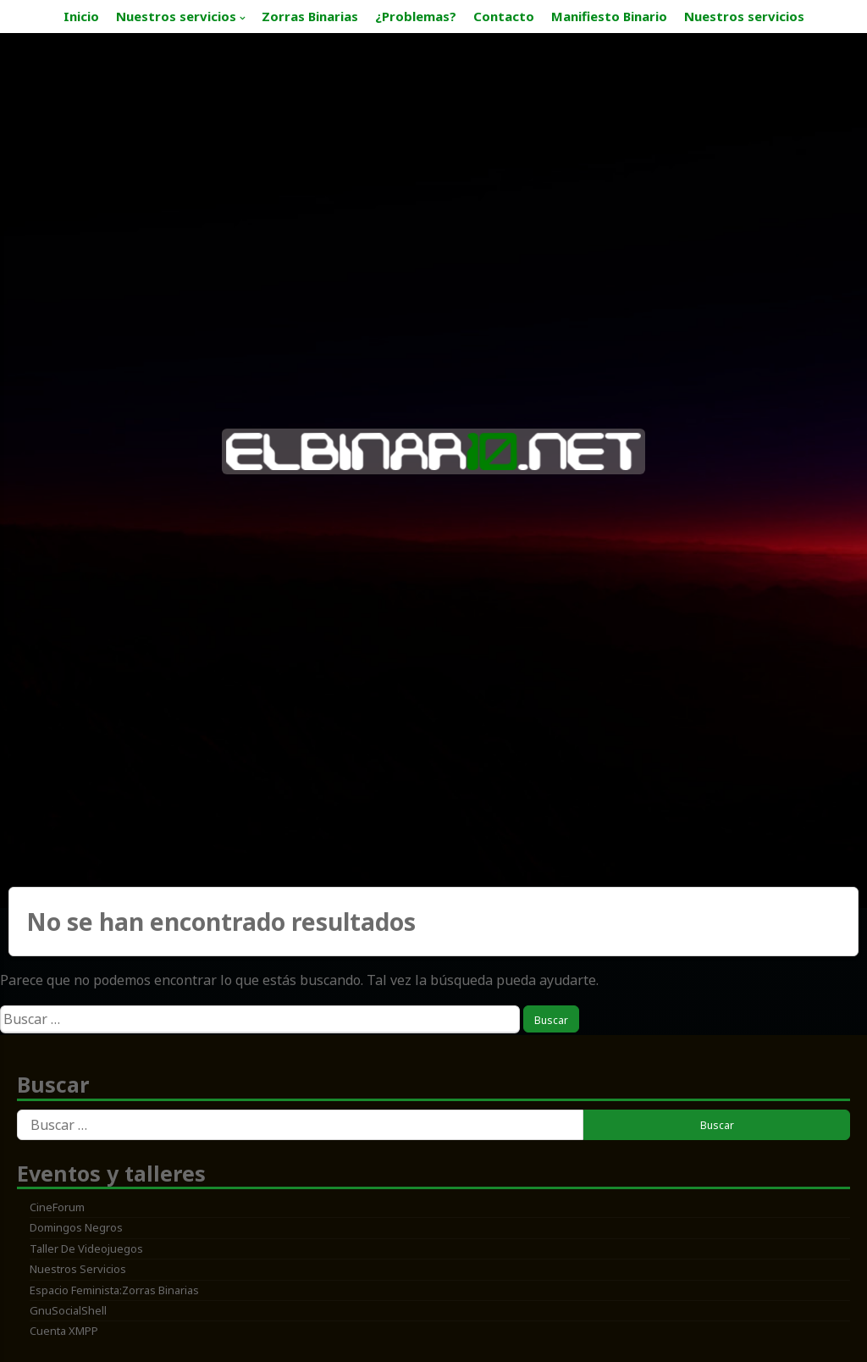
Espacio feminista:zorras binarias (114, 1290)
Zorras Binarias (310, 16)
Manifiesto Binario (609, 16)
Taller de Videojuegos (86, 1248)
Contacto (503, 16)
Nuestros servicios (176, 16)
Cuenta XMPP (64, 1330)
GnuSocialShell (68, 1310)
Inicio (81, 16)
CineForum (57, 1207)
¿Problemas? (415, 16)
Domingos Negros (76, 1227)
